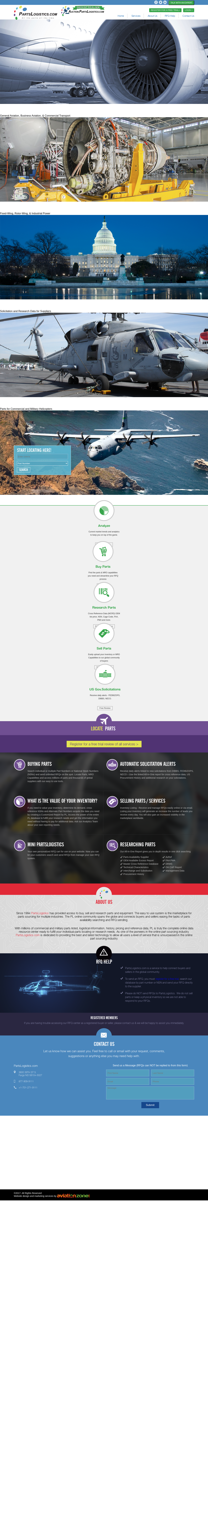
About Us (152, 15)
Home (121, 15)
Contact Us (188, 15)
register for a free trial (167, 978)
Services (135, 15)
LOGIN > (189, 10)
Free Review (104, 708)
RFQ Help (170, 15)
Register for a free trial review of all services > (104, 744)
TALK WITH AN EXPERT (181, 3)
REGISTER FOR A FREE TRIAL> (165, 10)
